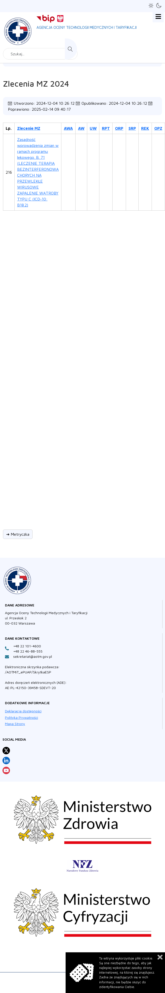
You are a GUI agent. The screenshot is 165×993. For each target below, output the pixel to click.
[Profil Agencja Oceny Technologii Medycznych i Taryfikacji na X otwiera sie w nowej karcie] (6, 750)
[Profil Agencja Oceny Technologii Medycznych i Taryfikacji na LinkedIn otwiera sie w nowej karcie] (6, 760)
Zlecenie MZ (28, 128)
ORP (119, 128)
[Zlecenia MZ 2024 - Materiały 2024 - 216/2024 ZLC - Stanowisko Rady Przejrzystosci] (132, 171)
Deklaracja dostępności (23, 711)
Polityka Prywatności (21, 717)
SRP (132, 128)
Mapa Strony (15, 724)
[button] (151, 5)
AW (81, 128)
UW (93, 128)
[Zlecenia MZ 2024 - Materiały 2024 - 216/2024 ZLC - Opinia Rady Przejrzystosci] (119, 171)
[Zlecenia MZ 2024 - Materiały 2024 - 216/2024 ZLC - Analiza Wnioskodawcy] (81, 171)
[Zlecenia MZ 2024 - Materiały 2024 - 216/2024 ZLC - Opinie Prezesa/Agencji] (158, 171)
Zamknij (160, 957)
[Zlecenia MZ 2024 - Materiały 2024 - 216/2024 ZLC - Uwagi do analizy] (93, 171)
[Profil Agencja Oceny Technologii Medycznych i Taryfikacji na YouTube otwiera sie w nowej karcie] (6, 770)
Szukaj (71, 49)
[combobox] (40, 54)
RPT (106, 128)
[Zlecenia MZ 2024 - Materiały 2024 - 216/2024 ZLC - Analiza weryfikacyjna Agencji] (68, 171)
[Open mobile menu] (158, 16)
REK (145, 128)
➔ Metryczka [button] (17, 534)
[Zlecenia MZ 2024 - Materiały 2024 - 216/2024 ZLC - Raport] (106, 171)
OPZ (158, 128)
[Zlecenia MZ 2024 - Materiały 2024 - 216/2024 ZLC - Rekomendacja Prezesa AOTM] (145, 171)
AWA (68, 128)
